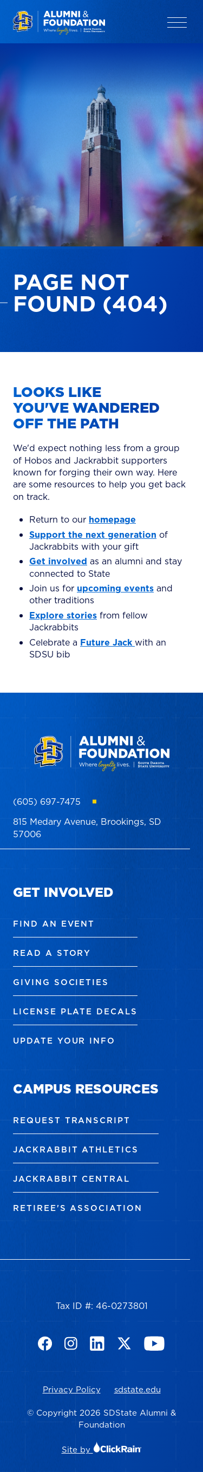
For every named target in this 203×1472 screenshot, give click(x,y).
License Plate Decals (75, 1011)
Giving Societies (61, 982)
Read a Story (52, 953)
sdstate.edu (137, 1389)
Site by (102, 1449)
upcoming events (115, 588)
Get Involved (63, 892)
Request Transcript (71, 1120)
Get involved (58, 561)
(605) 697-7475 (47, 801)
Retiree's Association (77, 1208)
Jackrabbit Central (71, 1178)
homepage (112, 519)
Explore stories (63, 615)
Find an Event (54, 923)
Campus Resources (86, 1088)
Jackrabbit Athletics (76, 1149)
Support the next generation (92, 534)
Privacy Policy (72, 1389)
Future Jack (107, 642)
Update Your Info (64, 1040)
